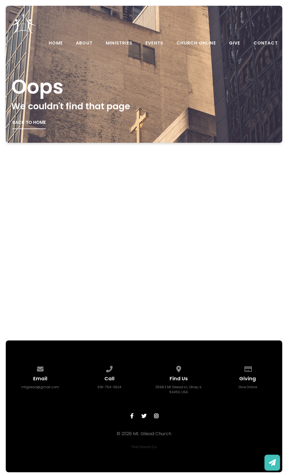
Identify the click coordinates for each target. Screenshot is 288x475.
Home (56, 43)
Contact (265, 43)
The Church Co (143, 447)
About (84, 43)
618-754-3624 (109, 387)
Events (154, 43)
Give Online (247, 387)
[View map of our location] (178, 368)
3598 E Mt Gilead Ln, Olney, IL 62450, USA (178, 389)
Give (234, 43)
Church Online (196, 43)
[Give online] (247, 368)
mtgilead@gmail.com (40, 387)
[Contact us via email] (40, 368)
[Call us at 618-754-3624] (109, 368)
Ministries (119, 43)
